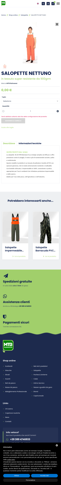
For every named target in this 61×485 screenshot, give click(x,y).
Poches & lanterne (40, 375)
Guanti (7, 379)
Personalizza (30, 480)
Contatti (8, 421)
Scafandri (8, 366)
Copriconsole (39, 396)
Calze (36, 379)
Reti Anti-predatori (41, 366)
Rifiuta (16, 475)
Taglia (4, 97)
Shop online (13, 15)
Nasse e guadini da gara (43, 387)
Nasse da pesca (11, 387)
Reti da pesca (10, 383)
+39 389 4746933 (20, 439)
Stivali (7, 375)
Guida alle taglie (7, 127)
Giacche (8, 370)
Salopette (24, 15)
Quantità (5, 106)
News (7, 417)
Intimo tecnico (39, 383)
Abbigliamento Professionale (16, 391)
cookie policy (11, 459)
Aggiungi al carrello (13, 121)
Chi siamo (9, 409)
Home (3, 15)
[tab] (9, 143)
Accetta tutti (44, 475)
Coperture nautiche (12, 413)
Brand (36, 391)
